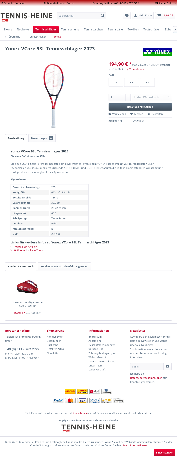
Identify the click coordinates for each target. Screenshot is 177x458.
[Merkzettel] (127, 15)
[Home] (8, 29)
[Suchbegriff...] (81, 15)
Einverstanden (164, 452)
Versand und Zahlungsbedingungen (101, 351)
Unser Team (95, 365)
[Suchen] (102, 15)
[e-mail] (147, 366)
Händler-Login (55, 336)
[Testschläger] (151, 29)
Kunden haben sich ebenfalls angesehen (64, 266)
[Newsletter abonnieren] (167, 366)
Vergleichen (117, 114)
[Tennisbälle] (115, 29)
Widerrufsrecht (97, 357)
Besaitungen (54, 340)
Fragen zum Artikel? (24, 246)
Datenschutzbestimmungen (146, 377)
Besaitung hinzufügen (140, 106)
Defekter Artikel (56, 349)
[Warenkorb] (165, 15)
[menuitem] (13, 3)
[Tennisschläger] (46, 29)
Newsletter (53, 353)
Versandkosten (80, 413)
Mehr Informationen (135, 445)
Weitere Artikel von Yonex (27, 250)
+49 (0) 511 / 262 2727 (22, 349)
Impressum (95, 336)
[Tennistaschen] (93, 29)
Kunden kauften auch (21, 266)
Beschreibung (16, 138)
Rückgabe (52, 345)
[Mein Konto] (143, 15)
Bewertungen (42, 138)
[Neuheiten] (24, 29)
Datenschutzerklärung (101, 361)
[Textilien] (133, 29)
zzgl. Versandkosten (135, 69)
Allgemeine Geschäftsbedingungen (101, 343)
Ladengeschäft (96, 369)
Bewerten (155, 114)
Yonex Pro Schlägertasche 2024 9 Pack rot (27, 304)
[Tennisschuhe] (70, 29)
